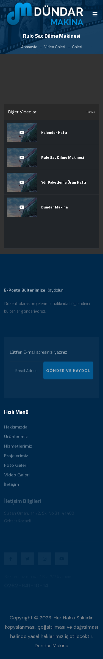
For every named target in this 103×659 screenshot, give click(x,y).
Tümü (90, 112)
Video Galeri (54, 47)
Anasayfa (29, 47)
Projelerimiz (16, 457)
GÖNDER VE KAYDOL (68, 372)
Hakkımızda (15, 428)
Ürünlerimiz (16, 438)
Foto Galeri (15, 467)
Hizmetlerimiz (18, 448)
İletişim (11, 486)
